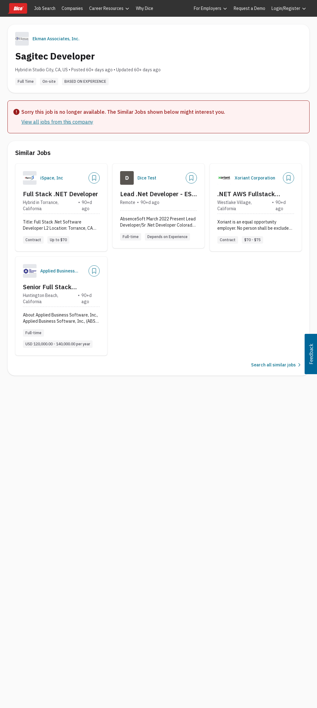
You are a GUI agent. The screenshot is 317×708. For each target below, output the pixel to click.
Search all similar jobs (276, 365)
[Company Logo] (30, 178)
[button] (311, 354)
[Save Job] (94, 178)
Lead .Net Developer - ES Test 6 (156, 194)
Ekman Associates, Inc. (56, 39)
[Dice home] (17, 8)
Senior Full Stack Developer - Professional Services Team (58, 287)
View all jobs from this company (57, 122)
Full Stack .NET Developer (60, 194)
